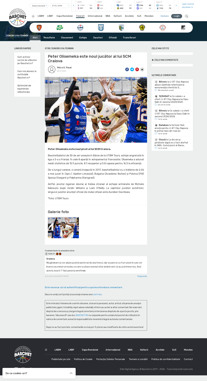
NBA (108, 16)
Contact (188, 361)
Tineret (80, 16)
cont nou (97, 297)
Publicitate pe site (60, 361)
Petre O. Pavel (64, 67)
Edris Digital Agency (129, 371)
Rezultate (49, 37)
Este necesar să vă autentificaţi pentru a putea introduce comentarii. (84, 289)
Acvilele (129, 16)
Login (177, 16)
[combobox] (39, 6)
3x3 (139, 16)
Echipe (83, 37)
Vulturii (117, 16)
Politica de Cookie (83, 361)
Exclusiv (165, 16)
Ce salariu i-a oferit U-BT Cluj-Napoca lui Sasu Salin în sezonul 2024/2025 (171, 99)
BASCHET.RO (82, 317)
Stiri (35, 37)
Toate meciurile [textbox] (38, 6)
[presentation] (73, 5)
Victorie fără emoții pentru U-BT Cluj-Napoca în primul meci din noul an (171, 128)
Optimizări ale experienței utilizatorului (24, 88)
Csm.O (50, 256)
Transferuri (129, 37)
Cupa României (64, 16)
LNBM (41, 16)
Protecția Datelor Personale (110, 361)
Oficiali (113, 37)
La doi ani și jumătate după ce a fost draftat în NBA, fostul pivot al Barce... (171, 142)
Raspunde (142, 278)
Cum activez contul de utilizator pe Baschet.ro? (27, 60)
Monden (149, 16)
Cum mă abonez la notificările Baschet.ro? (26, 74)
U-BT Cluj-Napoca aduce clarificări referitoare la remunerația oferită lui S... (172, 84)
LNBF (50, 16)
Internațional (95, 16)
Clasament (67, 37)
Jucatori (98, 37)
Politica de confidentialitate (165, 361)
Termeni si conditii (138, 361)
